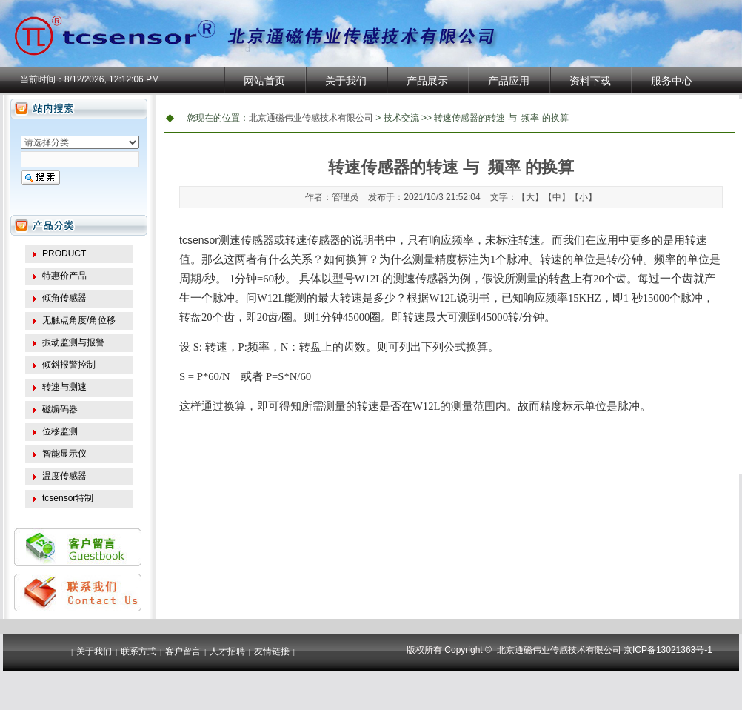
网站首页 (264, 81)
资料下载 (590, 81)
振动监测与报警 (73, 342)
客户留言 (183, 651)
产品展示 (427, 81)
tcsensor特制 (67, 498)
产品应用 (508, 81)
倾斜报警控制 (69, 364)
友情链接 (272, 651)
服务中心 (671, 81)
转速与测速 (64, 387)
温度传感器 (64, 476)
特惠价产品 (64, 276)
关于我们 (346, 81)
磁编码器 (60, 409)
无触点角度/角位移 (79, 320)
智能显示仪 (64, 453)
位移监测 (60, 431)
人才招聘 (227, 651)
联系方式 (138, 651)
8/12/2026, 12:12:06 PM (111, 79)
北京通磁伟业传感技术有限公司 (311, 118)
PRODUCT (64, 253)
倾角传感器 (64, 298)
